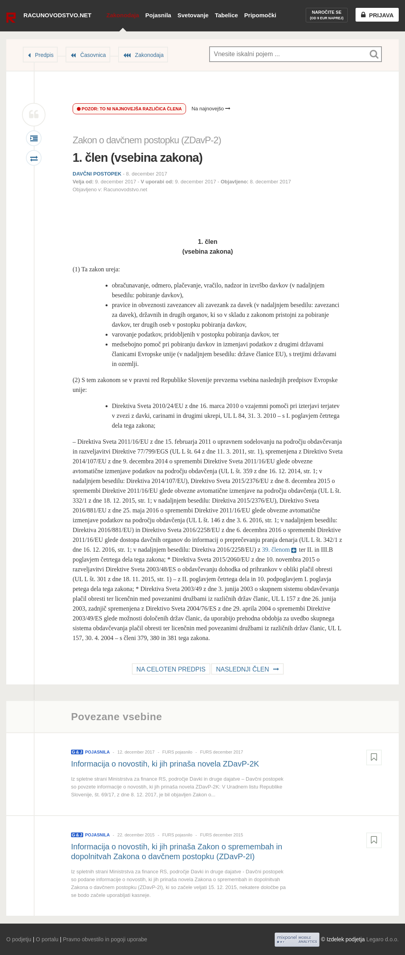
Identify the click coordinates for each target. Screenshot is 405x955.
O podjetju (18, 939)
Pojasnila (158, 15)
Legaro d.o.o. (382, 939)
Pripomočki (260, 15)
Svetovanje (192, 15)
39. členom (276, 549)
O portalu (47, 939)
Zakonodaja (122, 15)
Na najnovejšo (211, 109)
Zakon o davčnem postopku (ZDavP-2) (147, 140)
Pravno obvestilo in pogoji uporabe (105, 939)
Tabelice (226, 15)
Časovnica (93, 55)
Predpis (44, 55)
